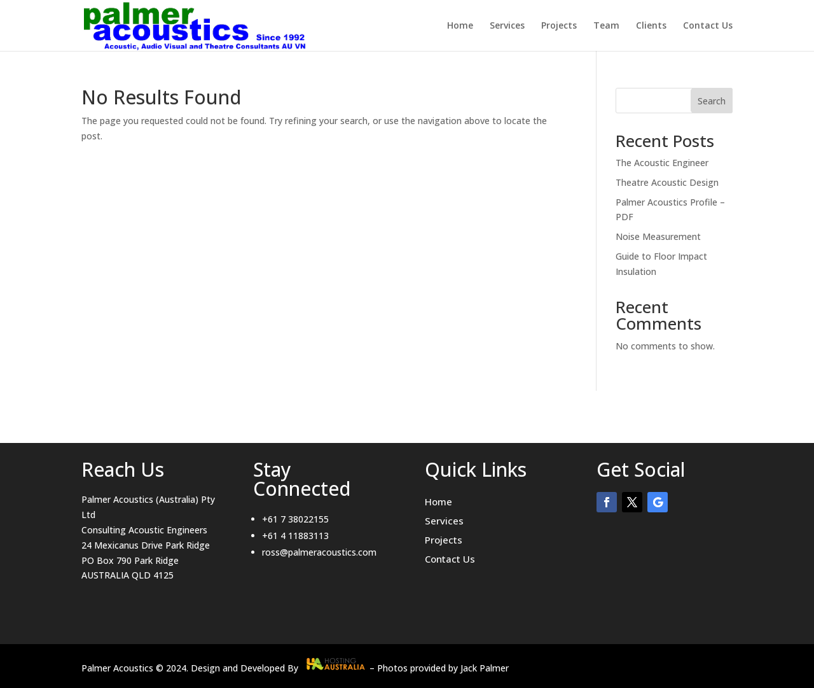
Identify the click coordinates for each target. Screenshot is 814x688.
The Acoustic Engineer (662, 163)
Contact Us (708, 26)
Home (460, 26)
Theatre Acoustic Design (667, 182)
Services (507, 26)
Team (606, 26)
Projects (559, 26)
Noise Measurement (658, 236)
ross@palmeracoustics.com (319, 552)
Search (712, 101)
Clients (651, 26)
